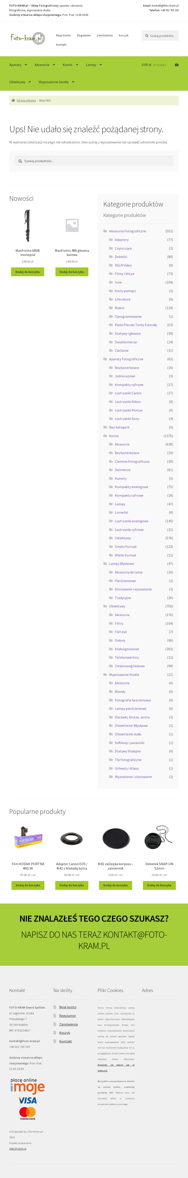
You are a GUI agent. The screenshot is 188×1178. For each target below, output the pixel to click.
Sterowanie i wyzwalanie (133, 589)
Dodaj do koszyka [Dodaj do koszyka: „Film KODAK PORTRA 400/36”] (28, 885)
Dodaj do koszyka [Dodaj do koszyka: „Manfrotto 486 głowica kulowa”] (72, 272)
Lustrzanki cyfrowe (129, 529)
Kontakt (61, 45)
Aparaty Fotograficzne (126, 359)
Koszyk (124, 35)
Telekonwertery (127, 657)
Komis (67, 64)
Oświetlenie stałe (128, 734)
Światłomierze (126, 342)
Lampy (91, 64)
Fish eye (121, 631)
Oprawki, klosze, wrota (132, 717)
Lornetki (121, 512)
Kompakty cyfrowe (129, 384)
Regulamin (84, 35)
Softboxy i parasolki (129, 742)
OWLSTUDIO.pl (17, 1148)
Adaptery (122, 239)
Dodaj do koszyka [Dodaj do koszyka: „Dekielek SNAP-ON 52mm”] (159, 885)
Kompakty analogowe (131, 487)
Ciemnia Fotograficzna (132, 461)
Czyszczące (123, 248)
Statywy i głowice (128, 333)
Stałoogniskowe (127, 649)
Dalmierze (123, 470)
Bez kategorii (119, 427)
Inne (118, 282)
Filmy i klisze (124, 273)
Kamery (121, 478)
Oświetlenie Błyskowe (131, 725)
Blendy (120, 691)
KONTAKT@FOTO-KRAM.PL (122, 940)
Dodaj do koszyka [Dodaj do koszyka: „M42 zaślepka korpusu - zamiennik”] (115, 885)
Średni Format (126, 546)
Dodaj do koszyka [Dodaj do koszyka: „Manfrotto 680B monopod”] (27, 272)
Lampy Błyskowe (121, 563)
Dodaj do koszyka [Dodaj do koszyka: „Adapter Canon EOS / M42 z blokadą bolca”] (72, 885)
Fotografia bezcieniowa (133, 700)
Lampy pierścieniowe (130, 708)
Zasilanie (122, 350)
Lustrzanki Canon (128, 393)
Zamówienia (105, 35)
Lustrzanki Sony (127, 418)
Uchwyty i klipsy (127, 768)
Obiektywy (17, 82)
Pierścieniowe (125, 581)
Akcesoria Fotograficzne (127, 231)
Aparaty (15, 64)
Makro (119, 308)
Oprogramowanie (128, 316)
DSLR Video (123, 265)
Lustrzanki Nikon (128, 401)
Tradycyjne (123, 598)
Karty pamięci (125, 291)
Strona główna (26, 100)
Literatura (122, 299)
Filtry (119, 623)
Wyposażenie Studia (53, 82)
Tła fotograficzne (128, 759)
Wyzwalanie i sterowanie (133, 776)
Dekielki (121, 256)
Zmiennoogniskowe (130, 666)
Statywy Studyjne (128, 751)
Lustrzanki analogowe (131, 521)
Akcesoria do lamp (128, 572)
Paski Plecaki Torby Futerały (136, 325)
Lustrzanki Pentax (128, 410)
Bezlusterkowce (127, 367)
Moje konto (63, 35)
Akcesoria (42, 64)
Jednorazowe (125, 376)
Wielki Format (125, 555)
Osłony (120, 640)
